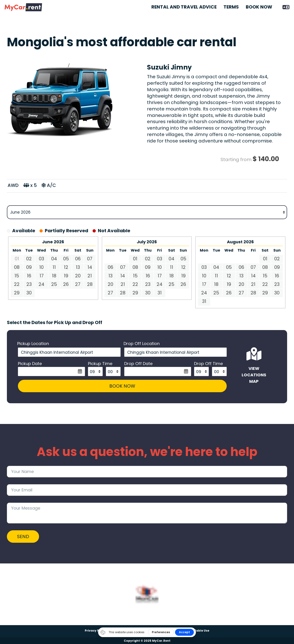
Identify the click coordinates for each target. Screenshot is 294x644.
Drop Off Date (138, 364)
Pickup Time (100, 364)
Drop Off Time (208, 364)
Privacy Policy (96, 630)
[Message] (147, 513)
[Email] (147, 490)
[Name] (147, 472)
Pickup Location (33, 344)
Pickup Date (30, 364)
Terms (231, 7)
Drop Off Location (142, 344)
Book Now (259, 7)
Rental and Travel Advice (184, 7)
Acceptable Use (197, 630)
